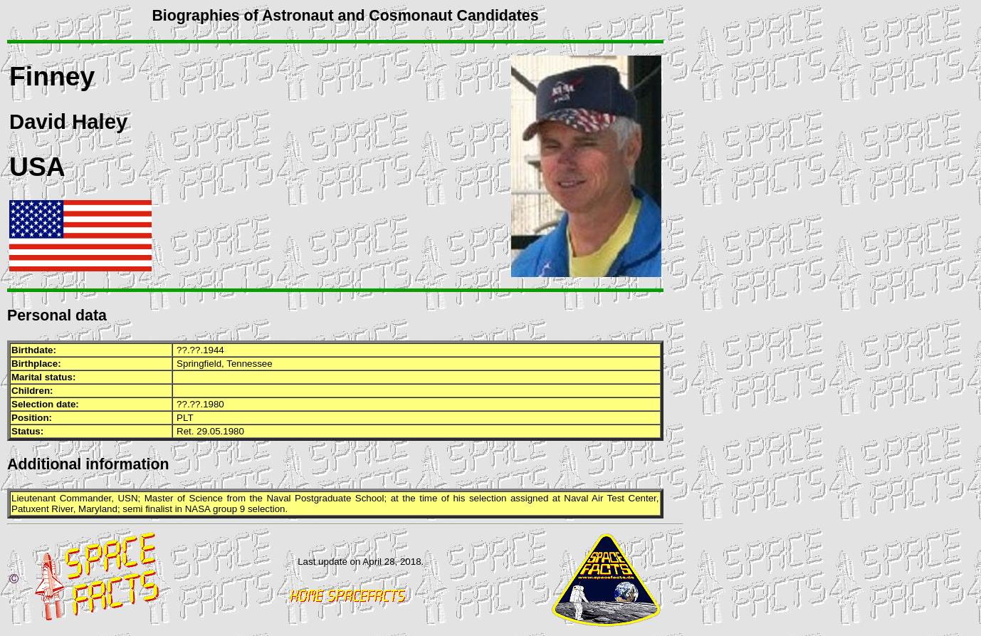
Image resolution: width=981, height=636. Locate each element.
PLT (185, 417)
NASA (198, 509)
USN (127, 498)
